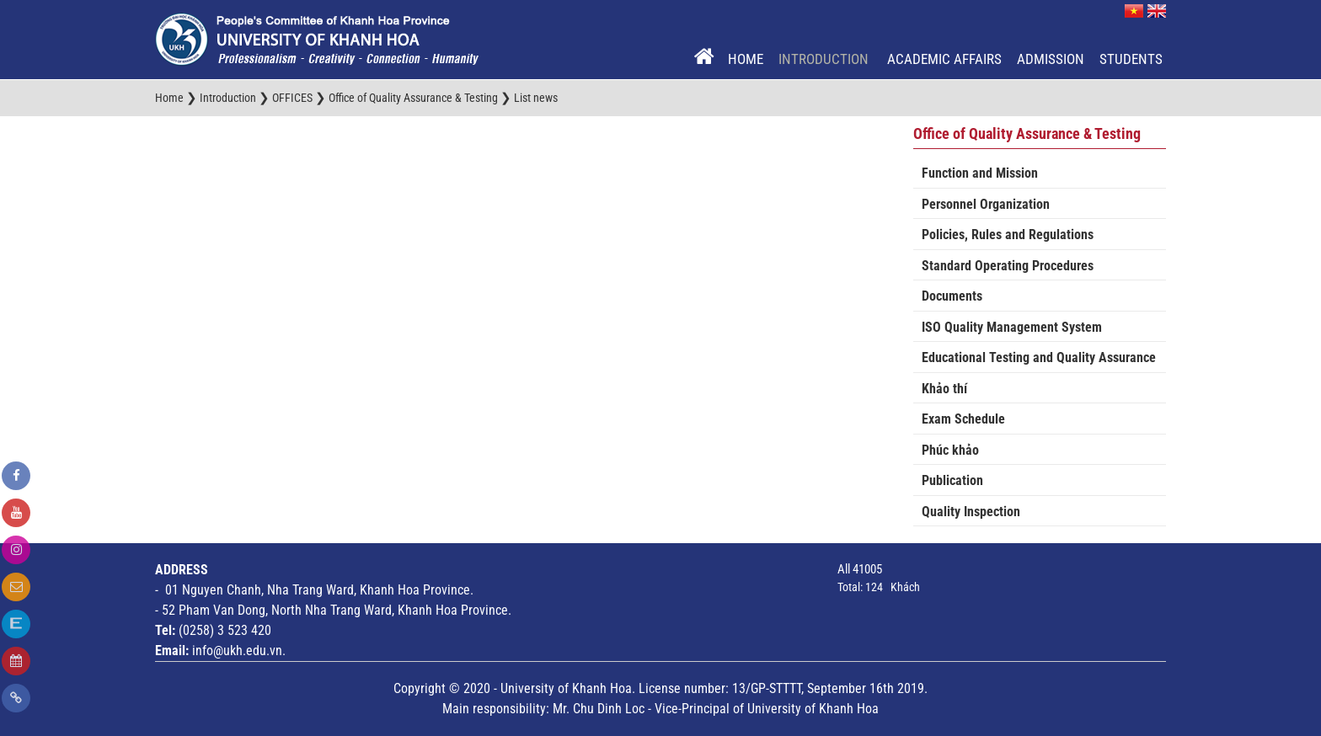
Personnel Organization (986, 204)
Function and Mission (980, 173)
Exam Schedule (963, 419)
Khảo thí (944, 389)
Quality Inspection (971, 512)
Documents (952, 296)
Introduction (825, 59)
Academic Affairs (944, 59)
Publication (952, 480)
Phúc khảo (950, 450)
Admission (1050, 59)
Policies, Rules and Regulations (1008, 235)
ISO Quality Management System (1012, 327)
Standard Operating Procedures (1008, 266)
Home (745, 59)
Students (1131, 59)
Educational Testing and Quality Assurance (1039, 357)
